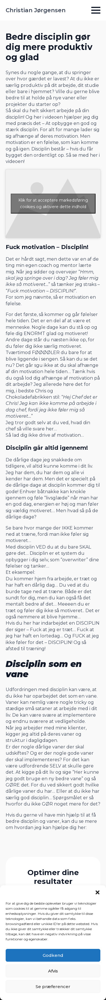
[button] (97, 892)
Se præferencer (53, 986)
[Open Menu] (95, 10)
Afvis (53, 971)
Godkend (53, 955)
